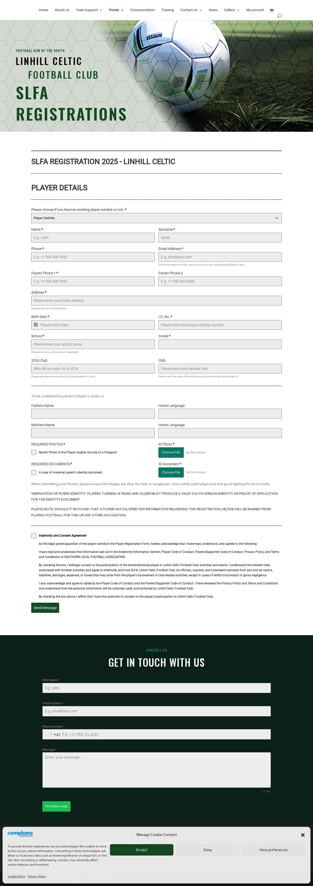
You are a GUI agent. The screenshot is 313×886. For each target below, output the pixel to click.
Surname (166, 229)
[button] (302, 835)
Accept (141, 850)
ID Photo (166, 444)
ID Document (169, 464)
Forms (114, 10)
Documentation (142, 10)
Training (167, 10)
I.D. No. (165, 317)
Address (38, 292)
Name (37, 229)
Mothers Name (43, 425)
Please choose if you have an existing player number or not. (78, 210)
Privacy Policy (37, 876)
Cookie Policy (16, 876)
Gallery (229, 10)
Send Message (45, 608)
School (37, 336)
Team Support (87, 10)
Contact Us (188, 10)
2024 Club (39, 360)
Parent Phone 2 (170, 273)
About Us (62, 10)
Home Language (171, 406)
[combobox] (156, 218)
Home (43, 10)
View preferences (273, 850)
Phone (37, 249)
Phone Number (53, 726)
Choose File (171, 452)
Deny (207, 850)
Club (162, 360)
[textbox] (151, 218)
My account (255, 10)
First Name (50, 680)
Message (49, 749)
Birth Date (40, 317)
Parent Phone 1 (44, 273)
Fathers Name (42, 406)
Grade (164, 336)
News (213, 10)
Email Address (170, 249)
